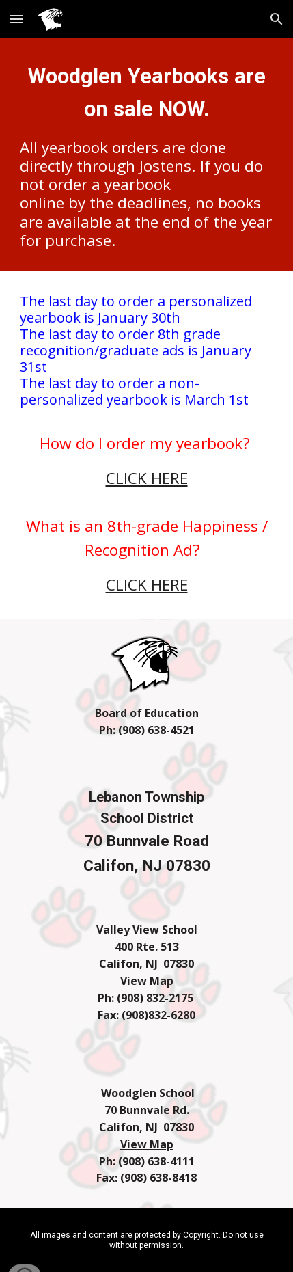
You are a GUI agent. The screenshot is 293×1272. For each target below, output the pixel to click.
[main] (146, 155)
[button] (16, 19)
